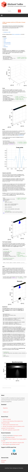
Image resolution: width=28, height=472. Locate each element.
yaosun (4, 442)
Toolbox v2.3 (5, 411)
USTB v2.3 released (7, 419)
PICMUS (3, 462)
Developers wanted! (18, 435)
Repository (5, 408)
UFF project (3, 460)
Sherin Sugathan (6, 444)
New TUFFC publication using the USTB (11, 430)
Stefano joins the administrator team (10, 424)
